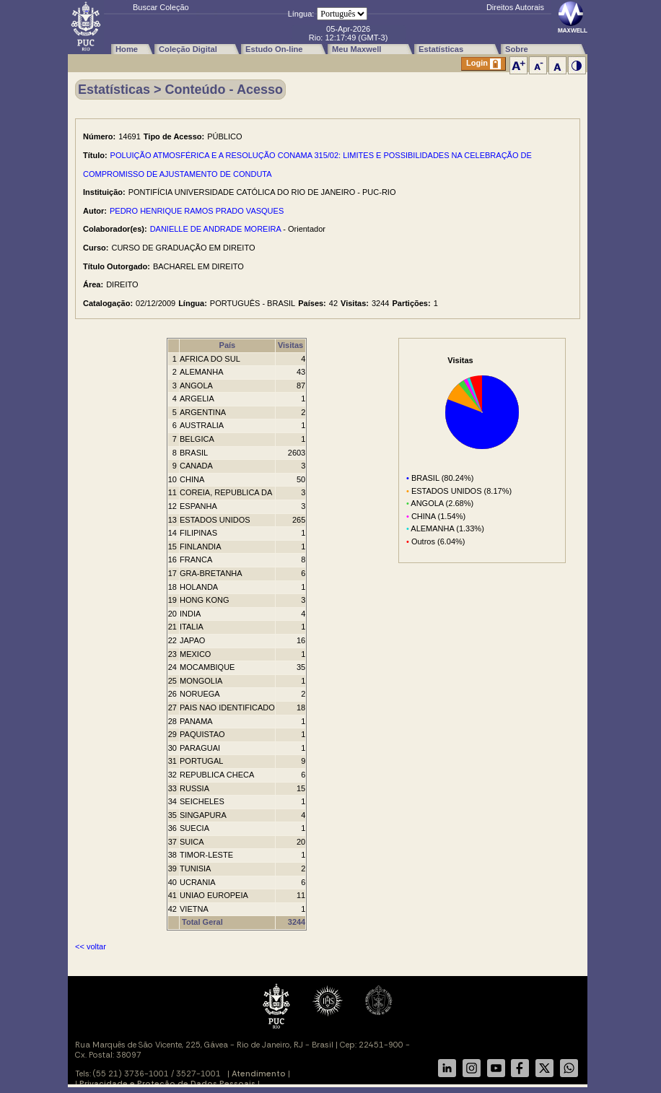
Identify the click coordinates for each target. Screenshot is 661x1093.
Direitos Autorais (515, 7)
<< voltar (90, 946)
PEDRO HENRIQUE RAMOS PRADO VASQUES (197, 210)
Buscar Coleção (161, 7)
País (227, 345)
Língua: (301, 13)
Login (483, 63)
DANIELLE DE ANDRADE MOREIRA (215, 229)
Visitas (290, 345)
